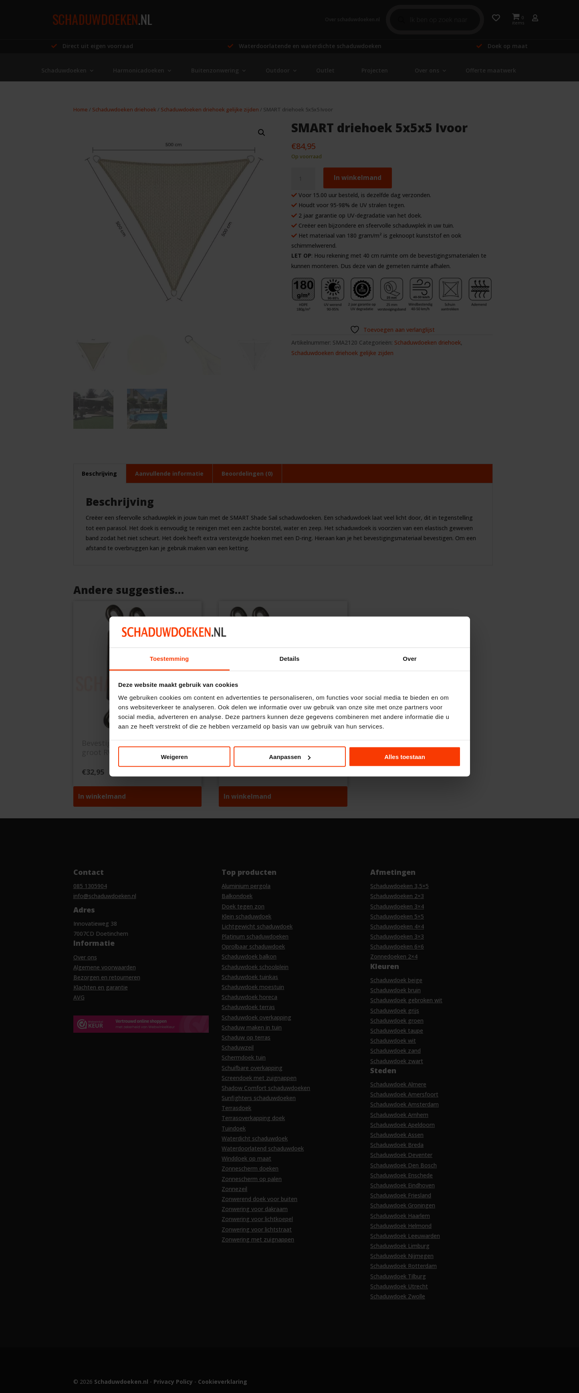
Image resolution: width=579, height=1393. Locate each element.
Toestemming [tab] (169, 658)
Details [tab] (290, 658)
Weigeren (174, 756)
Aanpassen (290, 756)
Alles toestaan (404, 756)
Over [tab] (410, 658)
